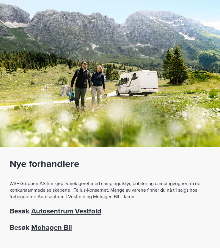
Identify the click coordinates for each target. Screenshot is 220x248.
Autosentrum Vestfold (66, 211)
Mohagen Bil (51, 227)
